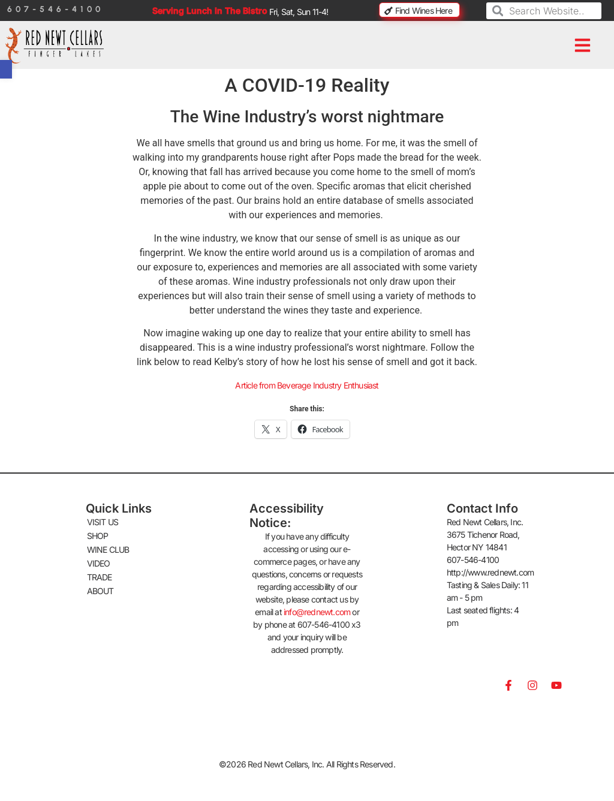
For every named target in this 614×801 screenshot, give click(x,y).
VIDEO (98, 563)
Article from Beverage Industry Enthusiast (306, 385)
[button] (583, 45)
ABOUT (100, 591)
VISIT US (103, 522)
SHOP (98, 536)
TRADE (99, 577)
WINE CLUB (108, 549)
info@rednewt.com (317, 612)
